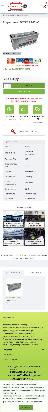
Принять (26, 407)
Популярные (35, 273)
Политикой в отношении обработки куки (20, 396)
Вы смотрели (13, 273)
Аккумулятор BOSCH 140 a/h (14, 298)
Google (32, 258)
